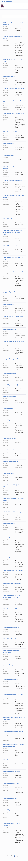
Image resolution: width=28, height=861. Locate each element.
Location (14, 17)
